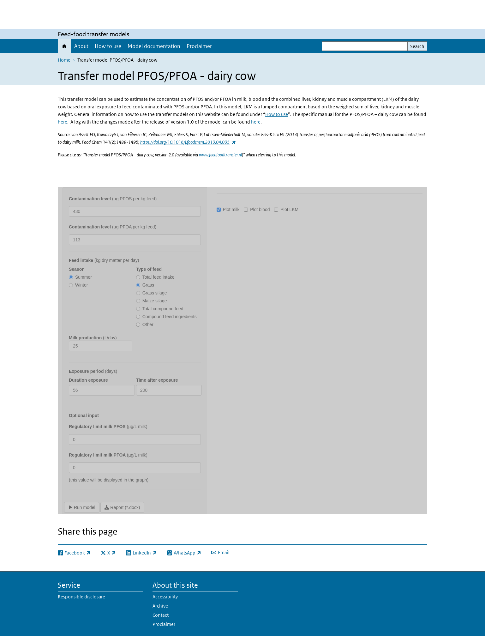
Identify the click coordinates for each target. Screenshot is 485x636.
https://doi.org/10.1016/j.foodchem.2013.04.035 (187, 142)
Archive (160, 606)
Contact (161, 615)
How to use (108, 46)
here (62, 122)
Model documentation (154, 46)
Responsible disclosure (81, 597)
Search (417, 46)
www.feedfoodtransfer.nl (220, 155)
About (81, 46)
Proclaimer (199, 46)
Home (64, 46)
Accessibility (165, 597)
